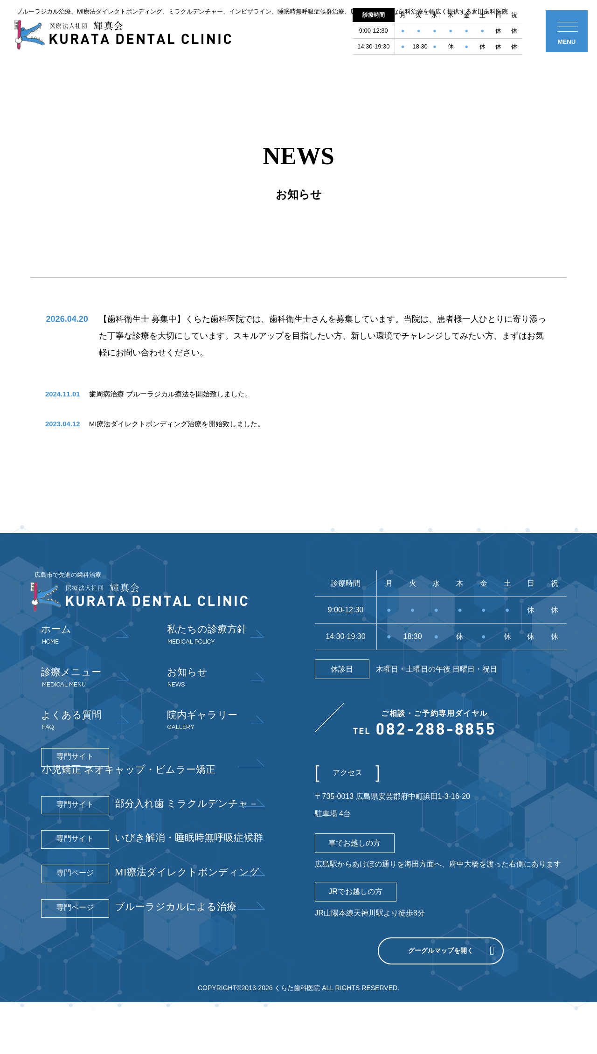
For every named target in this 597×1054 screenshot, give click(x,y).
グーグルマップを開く (440, 989)
